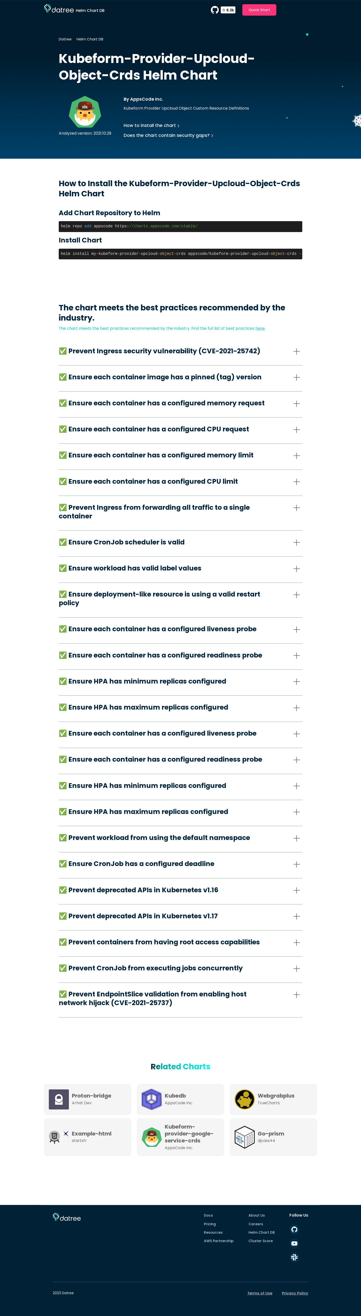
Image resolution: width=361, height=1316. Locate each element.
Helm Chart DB (90, 39)
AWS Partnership (219, 1240)
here (260, 328)
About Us (257, 1215)
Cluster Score (261, 1240)
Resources (213, 1232)
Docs (208, 1215)
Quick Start (259, 9)
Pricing (210, 1224)
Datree (65, 39)
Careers (256, 1224)
